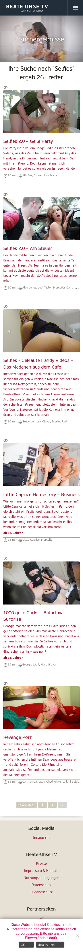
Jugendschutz (41, 892)
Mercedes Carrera (64, 287)
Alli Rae (27, 175)
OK (23, 944)
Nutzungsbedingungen (41, 878)
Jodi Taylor (50, 175)
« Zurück (26, 805)
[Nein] (77, 935)
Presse (41, 864)
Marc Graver (48, 664)
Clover (38, 175)
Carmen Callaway (33, 781)
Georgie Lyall (30, 664)
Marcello (46, 539)
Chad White (53, 781)
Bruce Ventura (31, 421)
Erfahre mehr (47, 944)
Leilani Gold (69, 781)
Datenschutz (41, 885)
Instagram (41, 838)
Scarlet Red (59, 421)
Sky (41, 918)
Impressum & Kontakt (41, 871)
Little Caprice (31, 539)
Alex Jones (29, 287)
